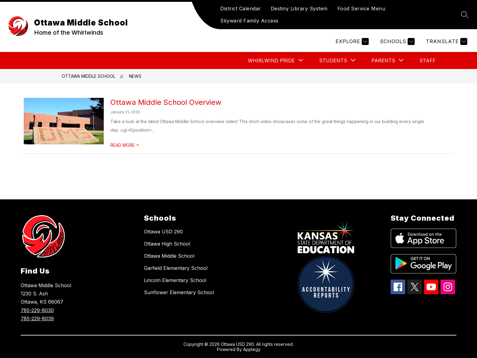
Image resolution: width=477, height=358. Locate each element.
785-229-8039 (37, 318)
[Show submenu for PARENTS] (383, 60)
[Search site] (464, 14)
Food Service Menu (361, 8)
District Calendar (240, 8)
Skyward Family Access (249, 21)
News (135, 76)
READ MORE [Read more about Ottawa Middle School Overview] (124, 145)
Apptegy (251, 349)
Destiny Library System (299, 8)
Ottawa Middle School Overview (165, 102)
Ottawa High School (167, 244)
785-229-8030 (37, 310)
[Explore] (351, 41)
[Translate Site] (445, 41)
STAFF (428, 60)
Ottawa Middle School (88, 76)
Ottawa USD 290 (163, 232)
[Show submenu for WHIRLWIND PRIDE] (271, 60)
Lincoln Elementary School (175, 280)
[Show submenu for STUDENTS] (333, 60)
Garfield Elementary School (175, 268)
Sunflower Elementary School (179, 292)
